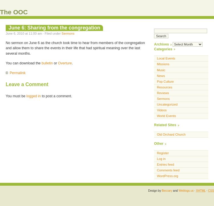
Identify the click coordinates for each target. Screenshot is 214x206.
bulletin (47, 63)
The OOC (14, 12)
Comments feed (168, 170)
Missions (163, 64)
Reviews (163, 93)
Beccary (167, 190)
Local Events (166, 58)
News (161, 76)
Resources (164, 87)
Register (163, 153)
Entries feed (165, 164)
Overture (65, 63)
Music (161, 70)
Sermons (68, 33)
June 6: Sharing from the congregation (54, 28)
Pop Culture (165, 81)
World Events (166, 116)
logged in (33, 96)
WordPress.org (167, 176)
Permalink (17, 73)
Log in (161, 159)
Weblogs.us (186, 190)
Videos (162, 110)
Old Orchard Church (171, 134)
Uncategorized (167, 104)
